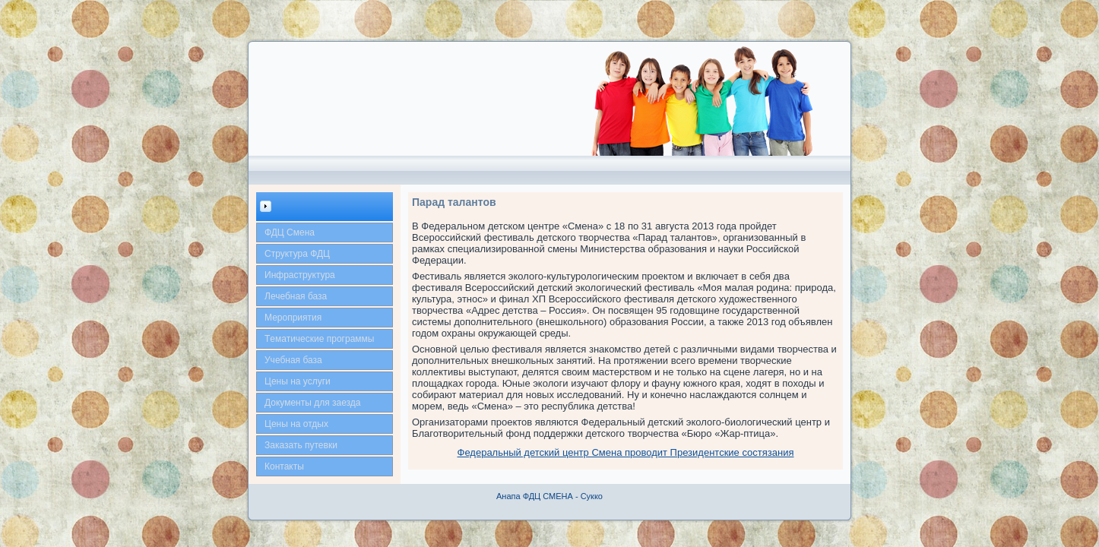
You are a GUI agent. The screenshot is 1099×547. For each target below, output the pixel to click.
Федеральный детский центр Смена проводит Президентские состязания (626, 452)
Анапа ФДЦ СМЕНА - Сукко (549, 496)
